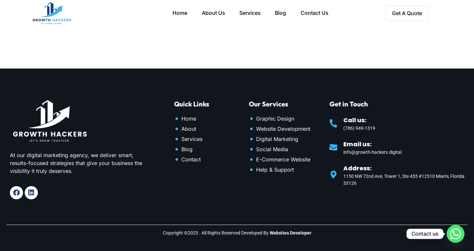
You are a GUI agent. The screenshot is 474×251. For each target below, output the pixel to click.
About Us (213, 13)
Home (179, 13)
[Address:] (333, 175)
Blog (281, 13)
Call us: (354, 120)
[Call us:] (333, 123)
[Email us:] (333, 147)
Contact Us (315, 13)
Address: (357, 168)
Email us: (357, 144)
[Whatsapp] (455, 234)
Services (250, 13)
